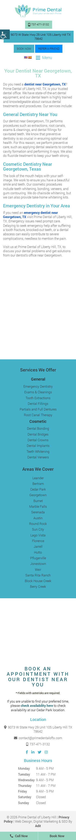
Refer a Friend (48, 49)
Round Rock (38, 523)
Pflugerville (38, 558)
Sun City (38, 529)
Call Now (19, 836)
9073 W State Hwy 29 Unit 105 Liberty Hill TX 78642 (38, 37)
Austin (38, 518)
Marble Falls (38, 506)
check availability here (37, 705)
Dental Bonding (38, 428)
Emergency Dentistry (38, 386)
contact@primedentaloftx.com (38, 738)
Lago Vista (38, 535)
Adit (38, 826)
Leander (38, 478)
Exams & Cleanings (38, 392)
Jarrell (38, 546)
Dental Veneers (38, 457)
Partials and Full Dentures (38, 409)
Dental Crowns (38, 440)
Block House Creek (38, 581)
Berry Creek (38, 586)
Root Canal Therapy (38, 415)
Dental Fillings (38, 403)
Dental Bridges (38, 434)
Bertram (38, 483)
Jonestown (38, 563)
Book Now (24, 49)
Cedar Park (38, 489)
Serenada (38, 512)
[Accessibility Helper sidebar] (5, 34)
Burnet (38, 501)
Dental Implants (38, 445)
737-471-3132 (38, 24)
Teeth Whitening (38, 451)
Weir (38, 569)
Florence (38, 541)
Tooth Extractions (38, 398)
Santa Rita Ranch (38, 575)
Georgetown (38, 495)
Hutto (38, 552)
